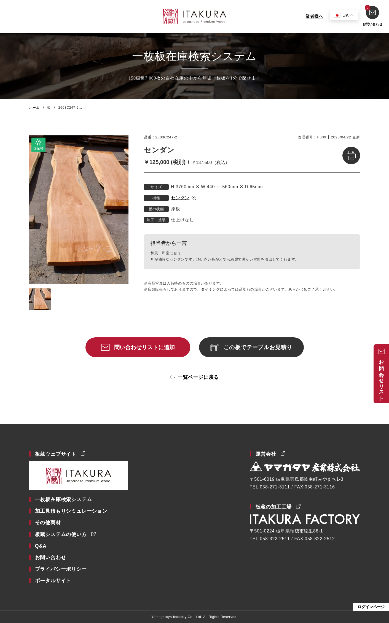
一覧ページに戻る (198, 377)
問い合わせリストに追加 (144, 347)
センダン (180, 197)
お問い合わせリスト (381, 377)
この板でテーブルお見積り (258, 347)
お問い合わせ (372, 16)
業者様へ (314, 16)
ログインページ (371, 607)
